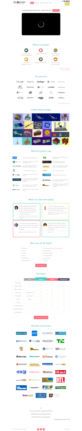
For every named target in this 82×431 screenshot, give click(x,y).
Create (32, 2)
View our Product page (64, 68)
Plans (46, 2)
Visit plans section (41, 317)
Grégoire (21, 232)
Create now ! (56, 10)
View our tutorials (66, 70)
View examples (41, 265)
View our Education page (56, 248)
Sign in (67, 3)
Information (24, 429)
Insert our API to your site (64, 103)
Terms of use (67, 429)
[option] (41, 37)
